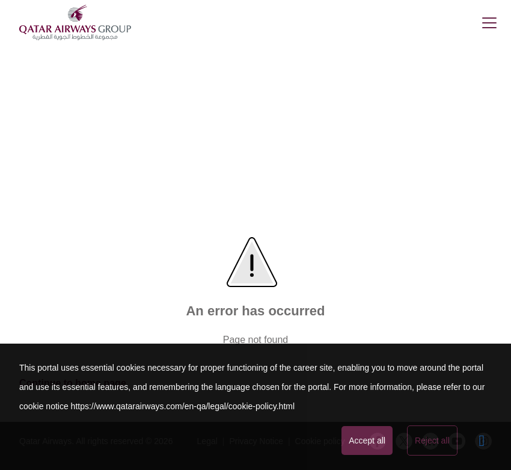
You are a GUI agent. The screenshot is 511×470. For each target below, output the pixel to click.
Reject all (432, 440)
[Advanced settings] (482, 440)
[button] (489, 23)
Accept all (367, 440)
